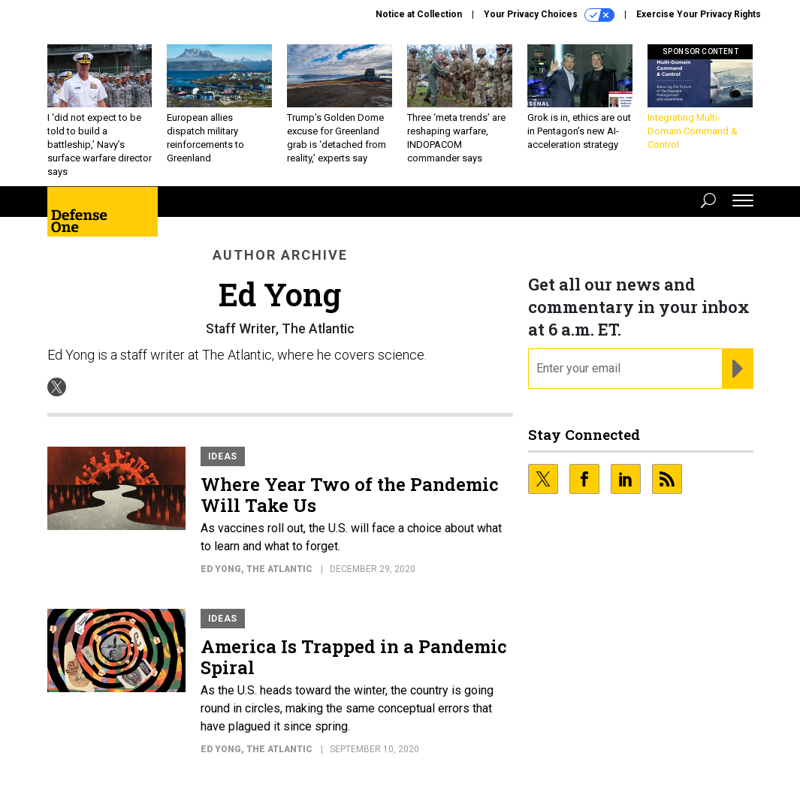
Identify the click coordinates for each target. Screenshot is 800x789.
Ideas (223, 456)
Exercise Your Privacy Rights (698, 14)
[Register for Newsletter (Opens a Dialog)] (737, 368)
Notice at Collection (419, 14)
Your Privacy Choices (549, 15)
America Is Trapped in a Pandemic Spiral (354, 656)
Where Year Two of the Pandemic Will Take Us (350, 494)
